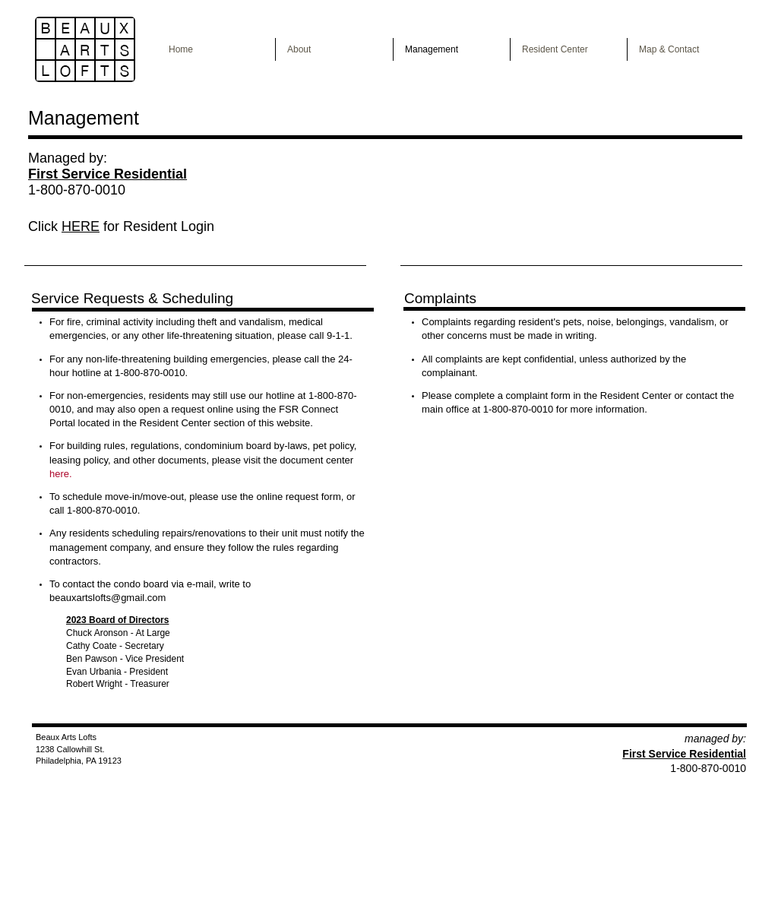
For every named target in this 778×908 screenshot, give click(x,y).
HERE (81, 226)
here (59, 473)
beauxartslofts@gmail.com (107, 597)
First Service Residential (684, 754)
